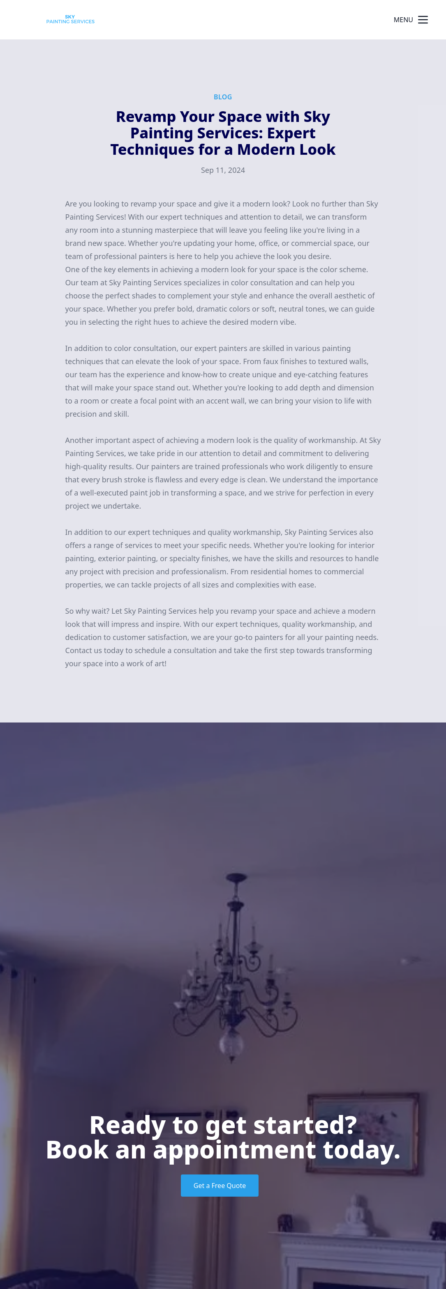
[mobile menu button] (423, 20)
